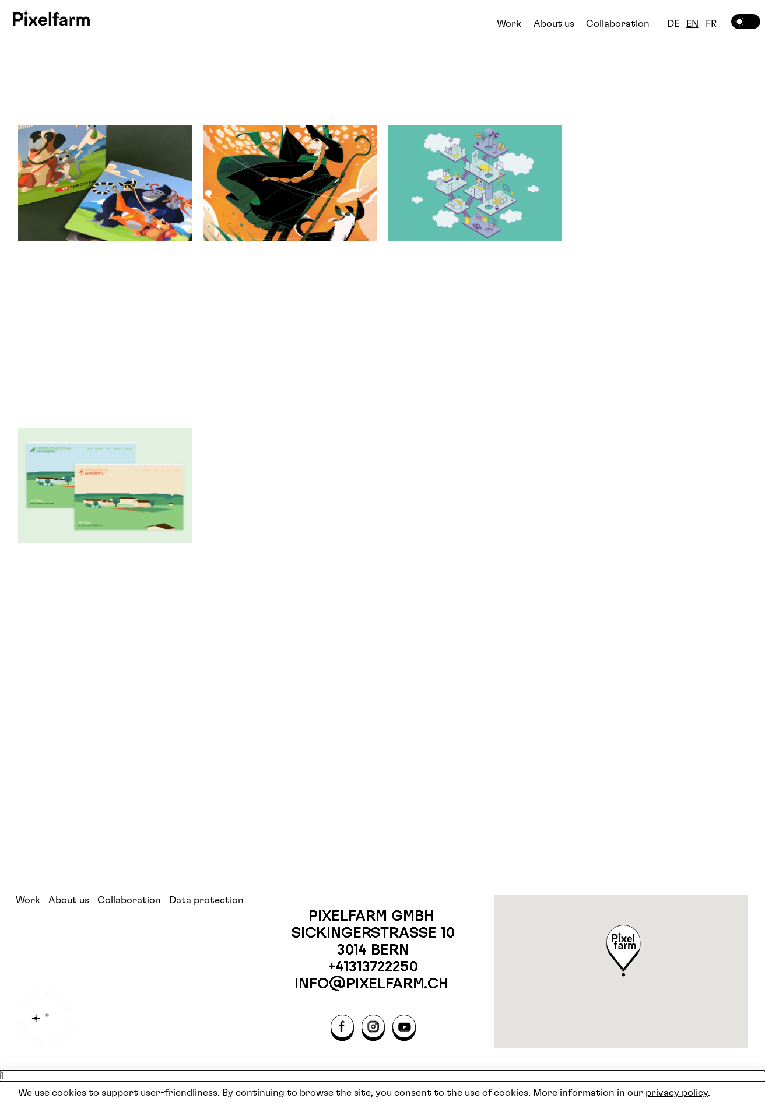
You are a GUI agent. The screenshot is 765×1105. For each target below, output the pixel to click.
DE (673, 24)
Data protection (206, 900)
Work (509, 24)
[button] (624, 951)
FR (711, 24)
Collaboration (618, 24)
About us (554, 24)
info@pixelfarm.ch (373, 983)
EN (692, 24)
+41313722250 (373, 966)
